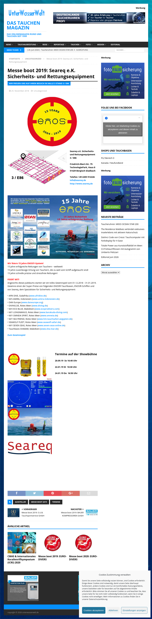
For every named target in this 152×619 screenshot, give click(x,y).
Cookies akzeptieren (94, 610)
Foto (88, 44)
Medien (100, 44)
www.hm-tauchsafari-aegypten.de (55, 318)
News (8, 44)
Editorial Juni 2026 (110, 257)
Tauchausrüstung (27, 44)
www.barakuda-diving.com (53, 312)
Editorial (115, 44)
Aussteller (20, 502)
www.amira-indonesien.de (46, 299)
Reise (44, 44)
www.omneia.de (49, 315)
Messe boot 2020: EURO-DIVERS (83, 558)
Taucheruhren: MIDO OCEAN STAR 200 (119, 224)
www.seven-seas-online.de (51, 325)
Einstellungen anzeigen (134, 610)
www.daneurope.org (32, 302)
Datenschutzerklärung (98, 599)
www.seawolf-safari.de (49, 322)
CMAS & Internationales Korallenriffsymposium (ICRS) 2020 (22, 559)
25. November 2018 (20, 90)
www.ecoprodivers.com (47, 308)
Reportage (59, 44)
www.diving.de (39, 305)
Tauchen (75, 44)
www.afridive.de (38, 295)
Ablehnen (113, 610)
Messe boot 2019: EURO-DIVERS (52, 558)
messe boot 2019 (39, 502)
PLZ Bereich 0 (107, 158)
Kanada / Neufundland (112, 162)
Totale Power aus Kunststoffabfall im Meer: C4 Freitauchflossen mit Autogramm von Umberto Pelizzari (122, 249)
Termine (56, 502)
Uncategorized (40, 90)
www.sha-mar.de (49, 328)
